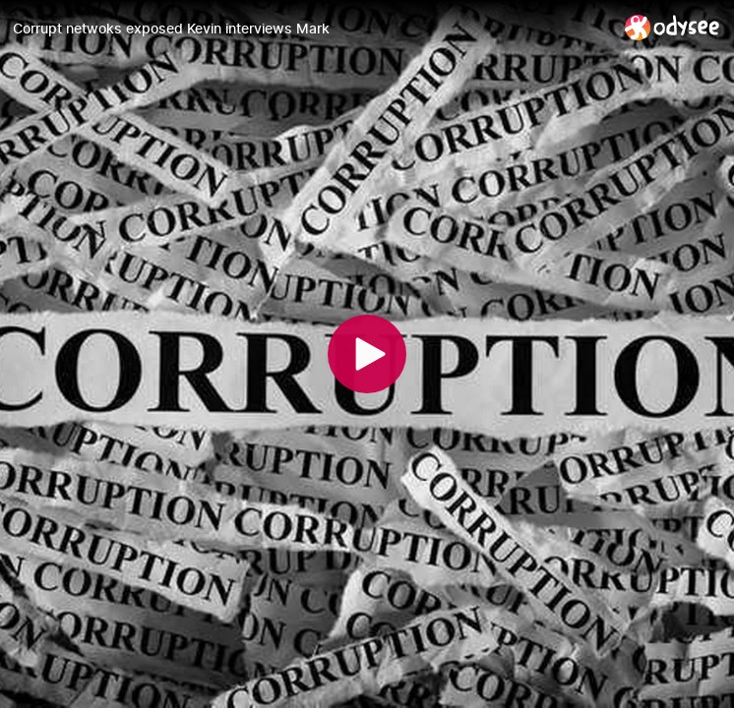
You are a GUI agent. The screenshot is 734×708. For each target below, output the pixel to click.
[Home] (672, 27)
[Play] (367, 354)
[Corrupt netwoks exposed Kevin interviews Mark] (311, 28)
